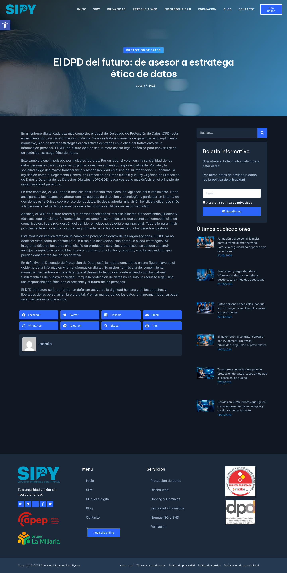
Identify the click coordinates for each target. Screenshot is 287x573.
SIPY (96, 9)
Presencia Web (145, 9)
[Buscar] (262, 133)
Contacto (246, 9)
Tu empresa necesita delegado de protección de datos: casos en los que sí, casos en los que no (242, 373)
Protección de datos (143, 50)
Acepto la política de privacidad (229, 202)
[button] (38, 314)
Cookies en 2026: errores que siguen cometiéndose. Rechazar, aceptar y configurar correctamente (241, 406)
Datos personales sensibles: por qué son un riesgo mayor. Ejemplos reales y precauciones (241, 308)
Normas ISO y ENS (165, 517)
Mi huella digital (98, 499)
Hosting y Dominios (165, 499)
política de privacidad (228, 179)
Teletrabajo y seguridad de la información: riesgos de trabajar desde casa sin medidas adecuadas (240, 275)
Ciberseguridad (177, 9)
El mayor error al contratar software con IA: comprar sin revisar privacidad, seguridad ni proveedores (241, 341)
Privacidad (116, 9)
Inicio (81, 9)
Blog (227, 9)
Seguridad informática (167, 508)
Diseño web (159, 490)
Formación (207, 9)
